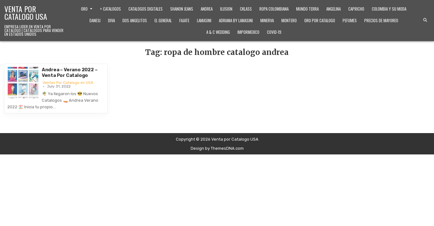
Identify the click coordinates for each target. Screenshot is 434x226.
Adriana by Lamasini (236, 20)
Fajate (184, 20)
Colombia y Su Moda (389, 9)
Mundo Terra (307, 9)
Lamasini (204, 20)
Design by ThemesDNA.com (217, 148)
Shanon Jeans (181, 9)
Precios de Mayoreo (381, 20)
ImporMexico (248, 32)
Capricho (356, 9)
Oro (84, 9)
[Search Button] (425, 20)
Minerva (267, 20)
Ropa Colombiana (274, 9)
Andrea (207, 9)
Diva (111, 20)
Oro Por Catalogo (319, 20)
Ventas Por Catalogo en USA (68, 82)
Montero (289, 20)
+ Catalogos (110, 9)
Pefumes (350, 20)
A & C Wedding (218, 32)
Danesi (95, 20)
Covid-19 (274, 32)
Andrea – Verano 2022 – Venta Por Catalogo (70, 72)
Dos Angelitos (134, 20)
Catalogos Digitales (145, 9)
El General (163, 20)
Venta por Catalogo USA (25, 12)
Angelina (333, 9)
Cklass (246, 9)
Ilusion (226, 9)
